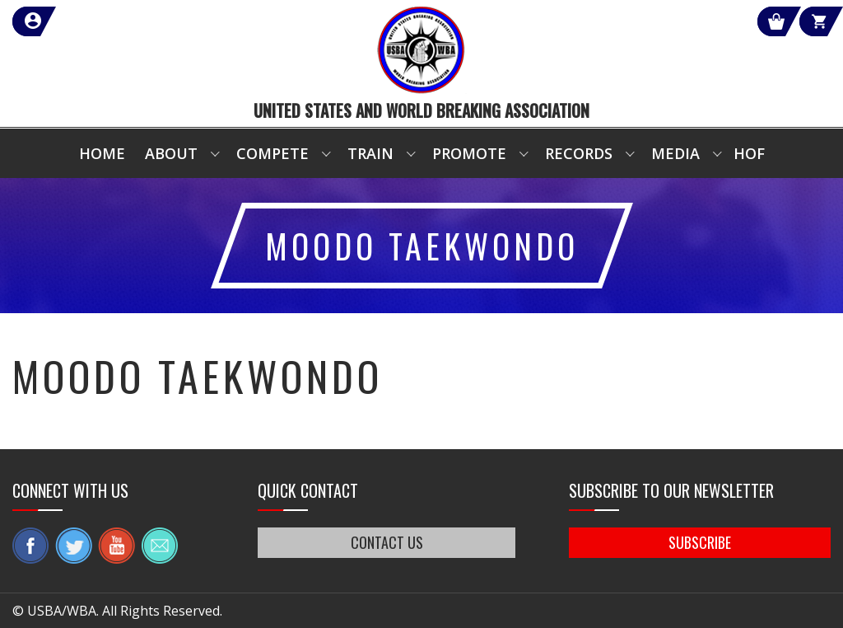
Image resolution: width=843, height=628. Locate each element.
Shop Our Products (655, 21)
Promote (469, 153)
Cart (800, 21)
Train (370, 153)
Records (578, 153)
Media (675, 153)
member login (92, 21)
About (171, 153)
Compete (272, 153)
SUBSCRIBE (699, 542)
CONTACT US (387, 542)
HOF (749, 153)
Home (102, 153)
